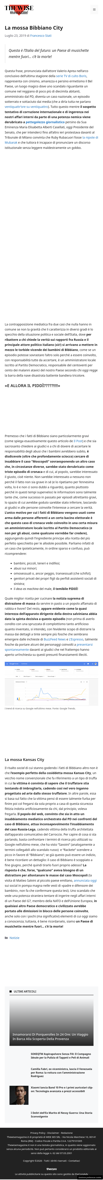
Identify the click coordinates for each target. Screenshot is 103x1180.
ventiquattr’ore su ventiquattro (26, 107)
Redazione (67, 1132)
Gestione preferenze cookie (89, 1177)
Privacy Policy (37, 1132)
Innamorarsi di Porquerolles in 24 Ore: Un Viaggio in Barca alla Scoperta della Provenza (50, 1036)
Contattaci (74, 1160)
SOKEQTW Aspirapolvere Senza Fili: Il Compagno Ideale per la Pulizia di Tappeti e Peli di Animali (61, 1055)
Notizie (14, 938)
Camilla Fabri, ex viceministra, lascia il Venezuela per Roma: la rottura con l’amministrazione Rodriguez (61, 1072)
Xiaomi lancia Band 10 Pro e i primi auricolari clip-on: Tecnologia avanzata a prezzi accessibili (62, 1089)
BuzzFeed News (55, 639)
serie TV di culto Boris (71, 76)
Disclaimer (53, 1132)
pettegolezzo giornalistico (45, 122)
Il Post (78, 441)
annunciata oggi (85, 880)
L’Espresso (76, 639)
